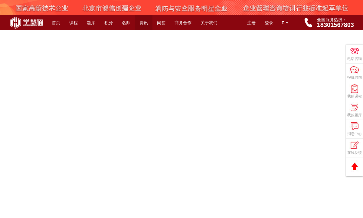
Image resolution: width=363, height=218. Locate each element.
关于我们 (209, 22)
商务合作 (183, 22)
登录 (269, 22)
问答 (161, 22)
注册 (251, 22)
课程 (73, 22)
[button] (285, 22)
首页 (56, 22)
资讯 (143, 22)
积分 (108, 22)
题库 (91, 22)
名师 (126, 22)
